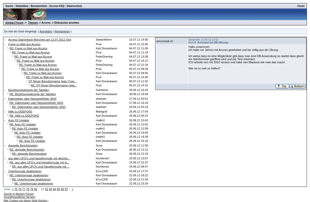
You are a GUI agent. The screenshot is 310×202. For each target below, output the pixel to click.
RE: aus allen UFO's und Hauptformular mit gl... (39, 162)
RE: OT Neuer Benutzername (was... (54, 85)
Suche (9, 6)
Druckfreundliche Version (19, 196)
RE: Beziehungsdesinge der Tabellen (33, 94)
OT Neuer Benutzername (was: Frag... (52, 81)
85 (58, 189)
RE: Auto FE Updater (23, 124)
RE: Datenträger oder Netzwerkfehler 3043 (36, 102)
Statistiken (22, 6)
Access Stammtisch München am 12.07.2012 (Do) (39, 39)
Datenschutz (74, 6)
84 (54, 189)
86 (62, 189)
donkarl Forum (14, 22)
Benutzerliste (39, 6)
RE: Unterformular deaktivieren (29, 175)
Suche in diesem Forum (19, 193)
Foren (301, 6)
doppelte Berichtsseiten (23, 145)
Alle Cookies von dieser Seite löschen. (26, 200)
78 (27, 189)
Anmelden (46, 31)
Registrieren (62, 31)
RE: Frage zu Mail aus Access (28, 48)
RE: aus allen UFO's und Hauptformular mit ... (40, 166)
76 (19, 189)
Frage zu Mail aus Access (24, 44)
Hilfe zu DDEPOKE (20, 111)
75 (15, 189)
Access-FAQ (56, 6)
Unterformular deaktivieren (25, 171)
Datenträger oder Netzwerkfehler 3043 (32, 98)
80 (35, 189)
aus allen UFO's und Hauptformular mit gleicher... (39, 158)
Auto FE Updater (18, 120)
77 (23, 189)
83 (50, 189)
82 (46, 189)
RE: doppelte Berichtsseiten (27, 149)
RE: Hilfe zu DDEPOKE (24, 115)
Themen (33, 22)
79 (31, 189)
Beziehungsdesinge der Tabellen (28, 89)
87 (66, 189)
